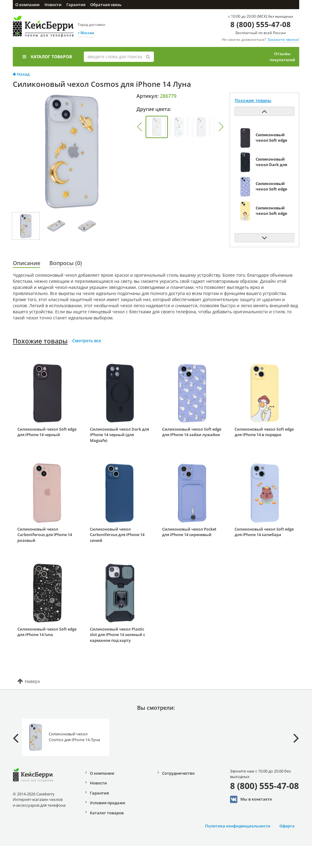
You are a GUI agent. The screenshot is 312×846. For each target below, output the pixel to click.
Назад (21, 74)
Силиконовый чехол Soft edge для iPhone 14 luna (46, 632)
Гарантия (75, 4)
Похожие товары (40, 341)
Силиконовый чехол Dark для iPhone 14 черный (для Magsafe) (119, 434)
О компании (27, 4)
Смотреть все (86, 340)
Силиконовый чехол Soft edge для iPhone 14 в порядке (264, 432)
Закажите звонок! (283, 39)
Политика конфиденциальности (237, 826)
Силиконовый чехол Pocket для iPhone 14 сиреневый (189, 532)
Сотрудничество (178, 773)
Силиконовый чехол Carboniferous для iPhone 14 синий (117, 534)
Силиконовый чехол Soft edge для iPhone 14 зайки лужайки (191, 432)
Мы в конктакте (251, 799)
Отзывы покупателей (282, 56)
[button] (139, 126)
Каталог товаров (47, 56)
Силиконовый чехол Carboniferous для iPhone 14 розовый (44, 534)
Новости (53, 4)
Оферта (287, 826)
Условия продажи (107, 802)
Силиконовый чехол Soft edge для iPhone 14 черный (46, 432)
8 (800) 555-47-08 (260, 24)
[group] (157, 127)
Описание (26, 263)
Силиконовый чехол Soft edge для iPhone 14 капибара (264, 532)
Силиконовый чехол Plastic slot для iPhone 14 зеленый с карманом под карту (117, 634)
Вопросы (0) (65, 263)
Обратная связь (106, 4)
